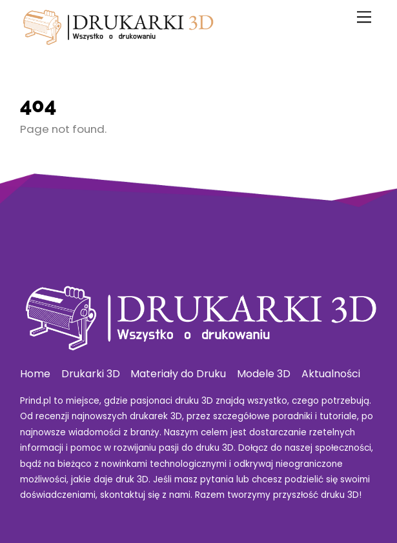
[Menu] (364, 17)
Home (35, 373)
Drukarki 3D (90, 373)
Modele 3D (263, 373)
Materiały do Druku (178, 373)
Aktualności (330, 373)
